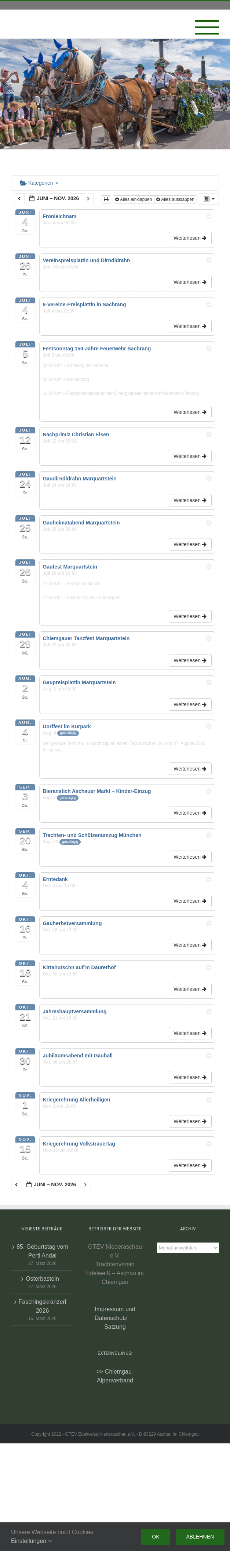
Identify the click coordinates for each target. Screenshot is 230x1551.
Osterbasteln (42, 1279)
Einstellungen (31, 1541)
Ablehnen (200, 1537)
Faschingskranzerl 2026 (42, 1306)
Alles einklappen (134, 199)
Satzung (115, 1327)
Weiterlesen (191, 238)
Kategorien (39, 183)
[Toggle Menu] (207, 27)
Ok (155, 1537)
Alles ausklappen (176, 199)
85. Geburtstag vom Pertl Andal (42, 1251)
